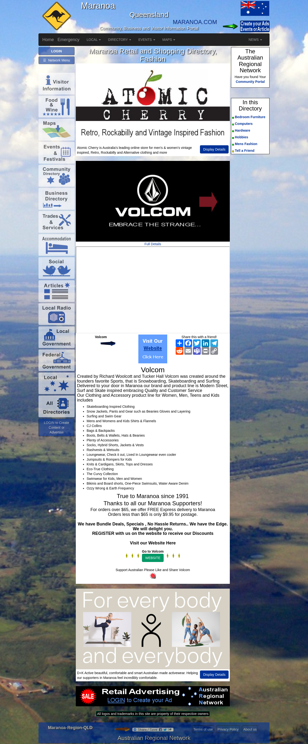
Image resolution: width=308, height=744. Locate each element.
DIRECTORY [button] (119, 40)
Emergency (68, 39)
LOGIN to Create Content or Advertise (56, 427)
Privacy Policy (228, 729)
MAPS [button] (168, 40)
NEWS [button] (255, 40)
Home (48, 39)
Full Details (152, 244)
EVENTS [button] (146, 40)
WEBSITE (152, 558)
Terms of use (203, 729)
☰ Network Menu (56, 60)
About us (250, 729)
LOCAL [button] (94, 40)
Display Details (214, 149)
